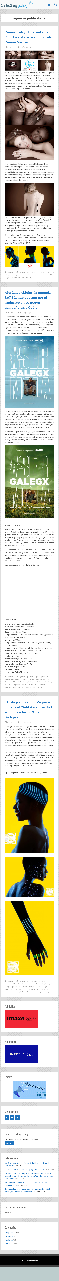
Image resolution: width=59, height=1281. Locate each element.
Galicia (25, 682)
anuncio (7, 679)
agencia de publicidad (26, 676)
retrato (43, 992)
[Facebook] (7, 1117)
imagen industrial (35, 986)
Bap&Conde (15, 679)
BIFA (35, 981)
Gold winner (23, 986)
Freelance (9, 1240)
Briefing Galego (25, 47)
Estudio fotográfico (47, 272)
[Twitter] (12, 1117)
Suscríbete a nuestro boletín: (17, 1139)
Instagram (32, 682)
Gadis (20, 682)
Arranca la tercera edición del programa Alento (24, 1169)
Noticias (10, 272)
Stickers (42, 684)
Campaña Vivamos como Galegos (33, 679)
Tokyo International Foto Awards (17, 277)
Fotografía (8, 275)
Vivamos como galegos (34, 687)
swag (23, 687)
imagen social (18, 989)
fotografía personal (20, 275)
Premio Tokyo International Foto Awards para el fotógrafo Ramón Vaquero (28, 37)
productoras (15, 992)
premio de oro (39, 989)
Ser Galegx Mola (15, 684)
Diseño (36, 272)
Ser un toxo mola (28, 684)
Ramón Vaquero (42, 275)
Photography (28, 989)
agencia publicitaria (26, 272)
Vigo (31, 277)
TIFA (50, 275)
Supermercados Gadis (12, 687)
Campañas (9, 1232)
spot (37, 684)
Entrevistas (9, 1236)
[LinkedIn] (17, 1117)
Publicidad (31, 275)
